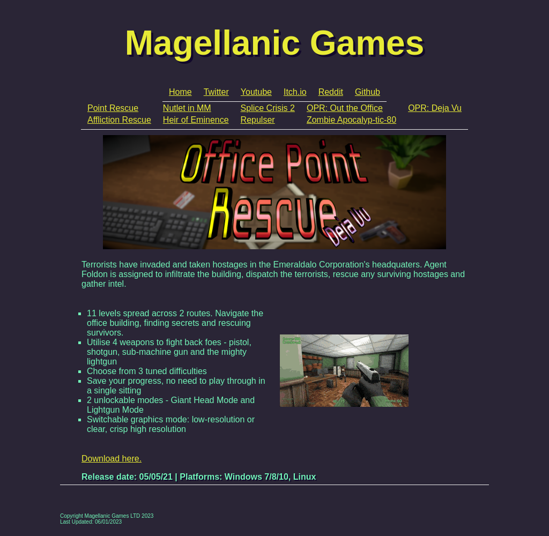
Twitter (216, 91)
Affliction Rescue (119, 119)
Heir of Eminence (196, 119)
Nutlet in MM (187, 108)
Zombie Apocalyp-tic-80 (351, 119)
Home (180, 91)
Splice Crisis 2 (268, 108)
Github (367, 91)
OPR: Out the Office (345, 108)
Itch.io (295, 91)
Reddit (330, 91)
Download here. (111, 458)
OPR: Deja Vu (435, 108)
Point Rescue (112, 108)
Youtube (256, 91)
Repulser (258, 119)
